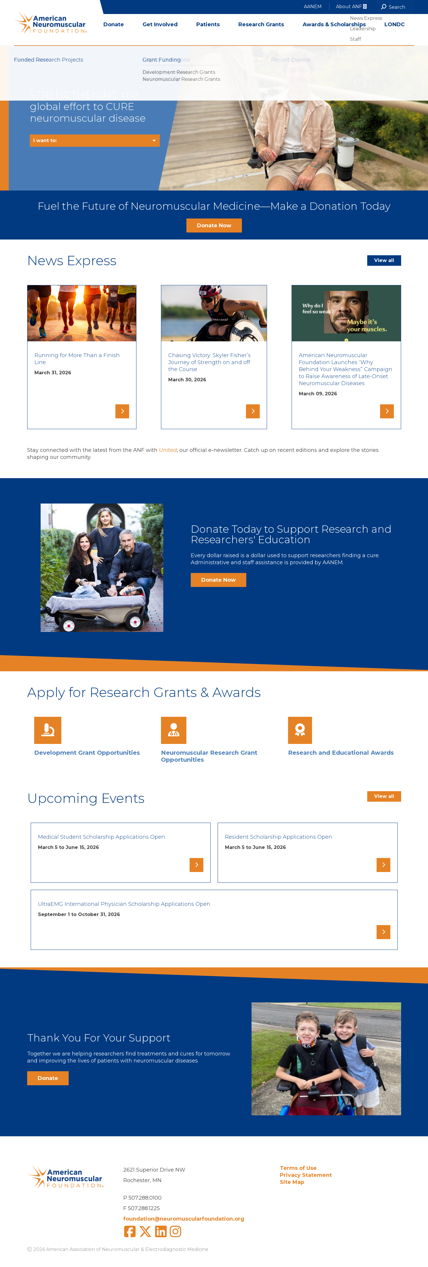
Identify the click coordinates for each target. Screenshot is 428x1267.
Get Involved (160, 35)
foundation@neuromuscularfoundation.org (183, 1219)
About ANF (351, 6)
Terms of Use (298, 1168)
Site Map (292, 1182)
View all (384, 260)
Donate (113, 35)
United (168, 450)
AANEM (313, 6)
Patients (208, 35)
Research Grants (261, 35)
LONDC (394, 35)
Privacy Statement (306, 1175)
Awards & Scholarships (334, 35)
